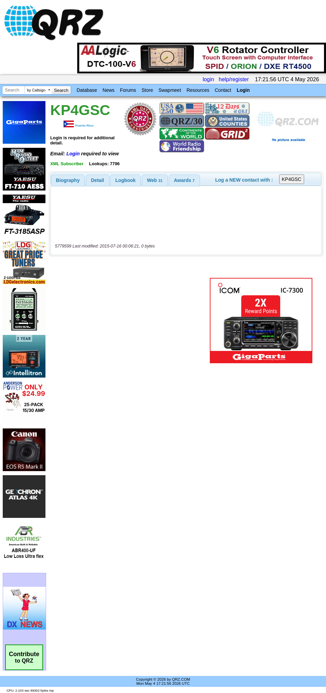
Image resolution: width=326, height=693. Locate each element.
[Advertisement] (129, 320)
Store (147, 90)
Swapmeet (170, 90)
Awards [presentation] (184, 180)
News (108, 90)
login (208, 79)
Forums (128, 90)
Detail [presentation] (97, 180)
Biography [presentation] (68, 180)
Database (87, 90)
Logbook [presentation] (126, 180)
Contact (223, 90)
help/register (234, 79)
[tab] (68, 180)
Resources (198, 90)
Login (243, 90)
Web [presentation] (155, 180)
